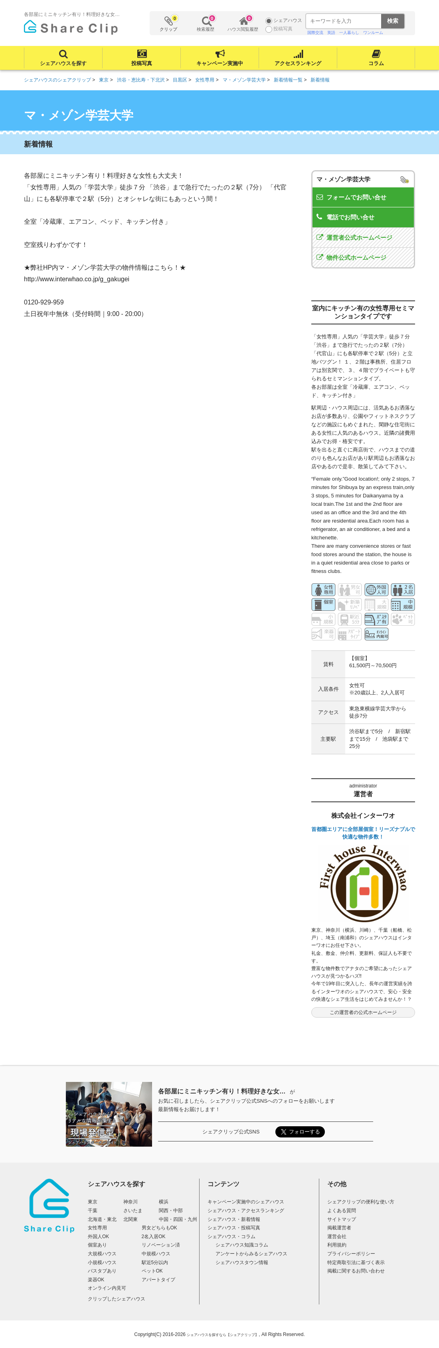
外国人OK (98, 1236)
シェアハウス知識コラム (242, 1245)
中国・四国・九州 (178, 1219)
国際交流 (315, 32)
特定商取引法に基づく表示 (356, 1262)
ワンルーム (373, 32)
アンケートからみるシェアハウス (251, 1254)
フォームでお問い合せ (356, 197)
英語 (331, 32)
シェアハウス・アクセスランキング (246, 1210)
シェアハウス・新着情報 (234, 1219)
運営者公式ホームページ (359, 237)
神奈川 (130, 1202)
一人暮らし (349, 32)
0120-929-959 (44, 302)
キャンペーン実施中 (219, 63)
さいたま (132, 1210)
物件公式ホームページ (356, 257)
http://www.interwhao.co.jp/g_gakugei (76, 279)
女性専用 (97, 1228)
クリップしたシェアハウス (116, 1299)
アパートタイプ (158, 1279)
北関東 (130, 1219)
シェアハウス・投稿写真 (234, 1228)
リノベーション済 (161, 1245)
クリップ (169, 23)
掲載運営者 (339, 1228)
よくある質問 (341, 1210)
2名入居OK (154, 1236)
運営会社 (336, 1236)
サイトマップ (341, 1219)
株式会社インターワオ (363, 815)
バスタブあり (102, 1271)
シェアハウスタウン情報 (242, 1262)
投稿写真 (141, 63)
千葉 (92, 1210)
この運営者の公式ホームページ (363, 1012)
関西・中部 (171, 1210)
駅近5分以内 (155, 1262)
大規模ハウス (102, 1254)
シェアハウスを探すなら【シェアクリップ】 (223, 1335)
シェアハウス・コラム (231, 1236)
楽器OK (96, 1279)
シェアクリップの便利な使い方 (360, 1202)
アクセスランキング (298, 63)
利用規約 (336, 1245)
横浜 (163, 1202)
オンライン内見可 (107, 1288)
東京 (92, 1202)
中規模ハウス (156, 1254)
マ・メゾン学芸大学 (343, 179)
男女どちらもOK (159, 1228)
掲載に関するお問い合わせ (356, 1271)
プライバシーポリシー (351, 1254)
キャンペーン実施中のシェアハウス (246, 1202)
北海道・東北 (102, 1219)
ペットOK (152, 1271)
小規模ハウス (102, 1262)
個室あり (97, 1245)
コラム (376, 63)
